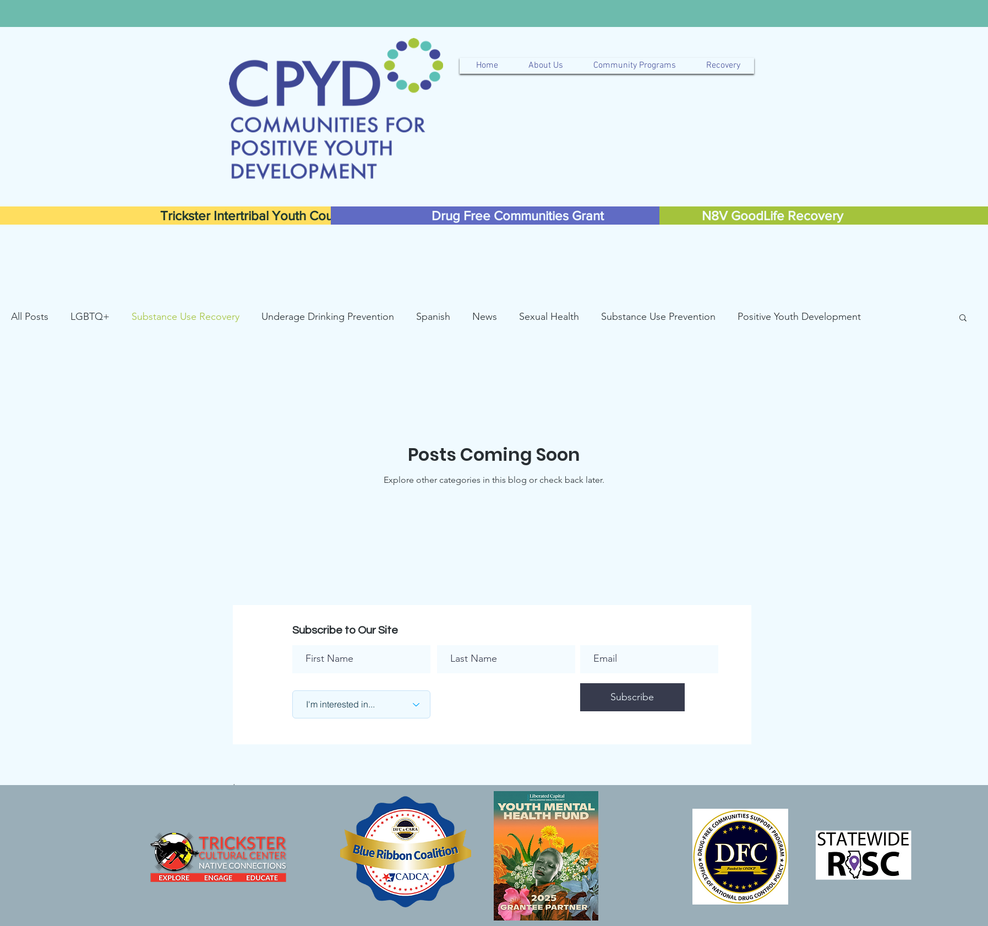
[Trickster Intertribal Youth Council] (256, 215)
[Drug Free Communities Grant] (518, 215)
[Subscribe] (632, 697)
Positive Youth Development (799, 317)
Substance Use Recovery (185, 317)
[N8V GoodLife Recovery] (772, 215)
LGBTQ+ (90, 317)
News (484, 317)
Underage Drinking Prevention (327, 317)
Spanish (433, 317)
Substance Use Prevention (658, 317)
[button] (963, 318)
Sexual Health (549, 317)
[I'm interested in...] (361, 704)
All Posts (29, 317)
